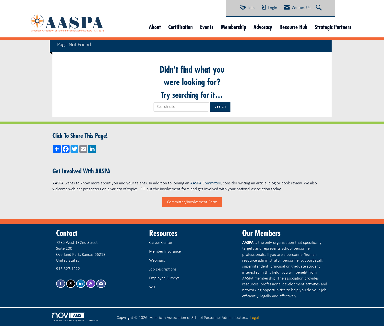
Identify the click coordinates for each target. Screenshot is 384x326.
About (155, 27)
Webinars (157, 261)
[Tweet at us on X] (70, 284)
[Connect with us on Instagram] (90, 284)
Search (220, 106)
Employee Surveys (164, 278)
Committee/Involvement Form (192, 202)
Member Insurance (165, 251)
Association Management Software (75, 317)
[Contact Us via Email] (101, 284)
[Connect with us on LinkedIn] (80, 284)
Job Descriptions (163, 269)
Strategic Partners (333, 27)
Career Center (160, 243)
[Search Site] (319, 8)
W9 (152, 287)
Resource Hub (293, 27)
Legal (254, 318)
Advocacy (262, 27)
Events (207, 27)
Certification (180, 27)
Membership (233, 27)
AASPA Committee (205, 183)
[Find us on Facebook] (60, 284)
